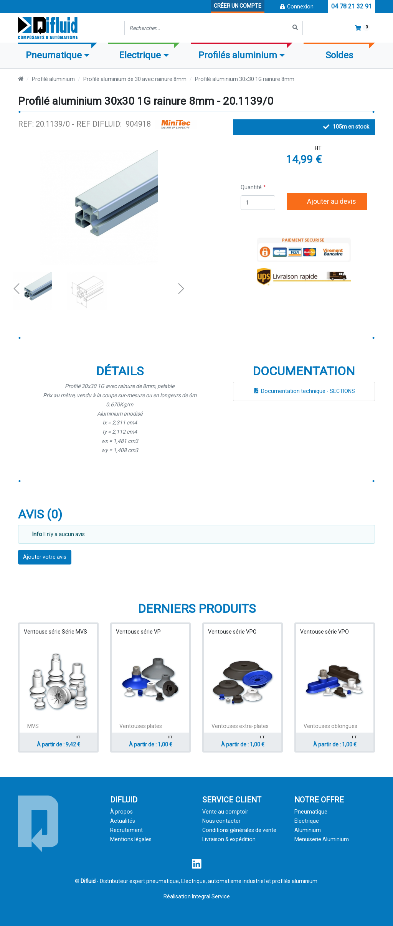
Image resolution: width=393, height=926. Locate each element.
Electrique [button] (140, 55)
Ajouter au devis (327, 201)
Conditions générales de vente (239, 830)
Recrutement (126, 830)
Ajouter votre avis (44, 557)
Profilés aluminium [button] (237, 55)
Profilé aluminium (53, 79)
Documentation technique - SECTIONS (304, 391)
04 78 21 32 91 (351, 6)
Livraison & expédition (229, 839)
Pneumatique (310, 812)
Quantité (251, 187)
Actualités (122, 821)
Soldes (339, 55)
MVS (33, 726)
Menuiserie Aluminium (321, 839)
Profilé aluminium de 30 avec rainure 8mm (135, 79)
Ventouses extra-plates (240, 726)
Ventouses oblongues (330, 726)
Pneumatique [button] (54, 55)
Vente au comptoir (225, 812)
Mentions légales (131, 839)
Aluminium (307, 830)
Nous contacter (221, 821)
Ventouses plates (140, 726)
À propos (121, 812)
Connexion (296, 6)
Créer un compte (237, 6)
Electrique (306, 821)
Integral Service (211, 896)
